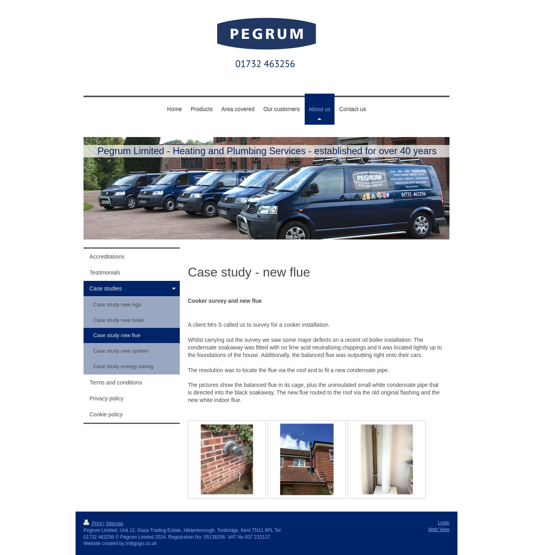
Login (443, 523)
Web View (438, 529)
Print (93, 523)
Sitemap (114, 523)
